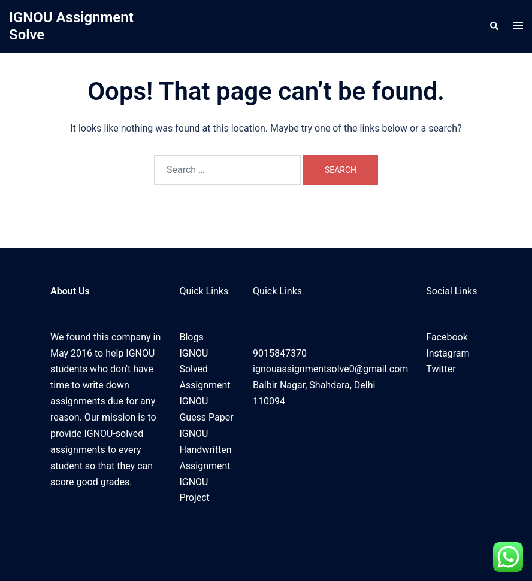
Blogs (191, 337)
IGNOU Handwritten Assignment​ (205, 450)
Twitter (440, 369)
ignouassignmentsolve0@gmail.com (330, 369)
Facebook (446, 337)
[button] (493, 26)
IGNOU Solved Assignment (204, 369)
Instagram (447, 353)
